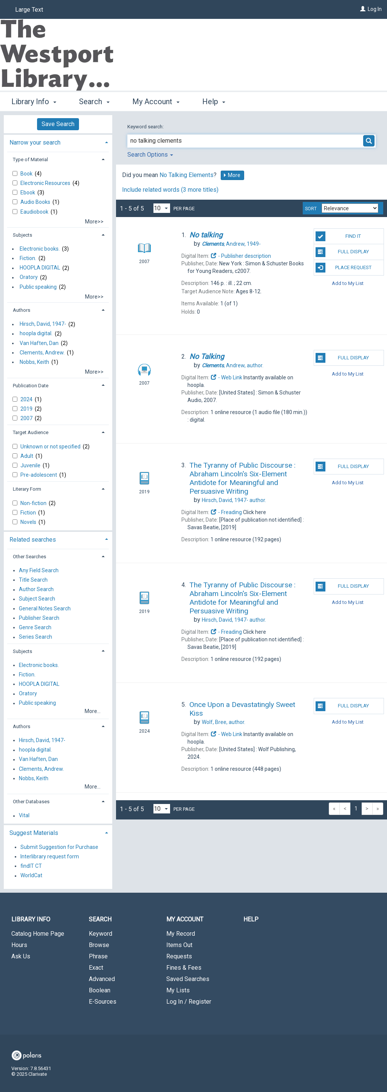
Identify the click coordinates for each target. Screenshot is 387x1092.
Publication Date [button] (30, 385)
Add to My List (348, 283)
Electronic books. (40, 249)
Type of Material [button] (30, 159)
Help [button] (213, 101)
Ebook (28, 192)
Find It (338, 236)
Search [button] (94, 101)
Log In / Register (188, 1001)
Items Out (179, 945)
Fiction (28, 513)
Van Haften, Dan (39, 343)
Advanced (102, 979)
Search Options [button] (150, 154)
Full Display (342, 252)
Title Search (33, 580)
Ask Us (20, 956)
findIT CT (31, 866)
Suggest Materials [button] (33, 832)
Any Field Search (39, 570)
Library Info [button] (33, 101)
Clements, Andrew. (42, 353)
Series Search (35, 637)
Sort (311, 208)
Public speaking (38, 287)
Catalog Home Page (37, 933)
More (231, 175)
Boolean (99, 990)
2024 (27, 399)
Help (251, 919)
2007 (27, 418)
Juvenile (31, 465)
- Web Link (226, 377)
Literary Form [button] (27, 489)
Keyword (100, 933)
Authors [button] (21, 310)
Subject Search (37, 599)
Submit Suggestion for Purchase (59, 847)
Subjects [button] (22, 235)
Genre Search (35, 627)
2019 (27, 409)
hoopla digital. (36, 334)
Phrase (98, 956)
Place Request (344, 268)
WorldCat (31, 876)
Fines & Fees (183, 967)
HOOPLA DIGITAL (40, 268)
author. (232, 365)
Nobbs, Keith (34, 362)
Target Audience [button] (30, 432)
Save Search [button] (58, 124)
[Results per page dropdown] (161, 208)
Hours (19, 945)
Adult (27, 456)
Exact (96, 967)
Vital (24, 816)
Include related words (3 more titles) (170, 189)
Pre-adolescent (39, 475)
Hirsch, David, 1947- (43, 324)
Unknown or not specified (51, 447)
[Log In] (362, 9)
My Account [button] (156, 101)
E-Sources (102, 1001)
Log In (375, 9)
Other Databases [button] (31, 801)
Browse (99, 945)
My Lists (178, 990)
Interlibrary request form (49, 856)
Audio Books (35, 202)
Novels (28, 522)
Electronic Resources (45, 183)
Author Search (36, 590)
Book (27, 174)
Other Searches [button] (29, 556)
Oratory (29, 277)
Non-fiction (34, 503)
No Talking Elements (186, 175)
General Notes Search (45, 608)
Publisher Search (39, 618)
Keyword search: (146, 126)
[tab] (58, 141)
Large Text (29, 9)
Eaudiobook (35, 212)
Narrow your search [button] (34, 142)
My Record (180, 933)
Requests (179, 956)
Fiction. (28, 258)
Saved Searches (187, 979)
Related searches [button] (32, 539)
